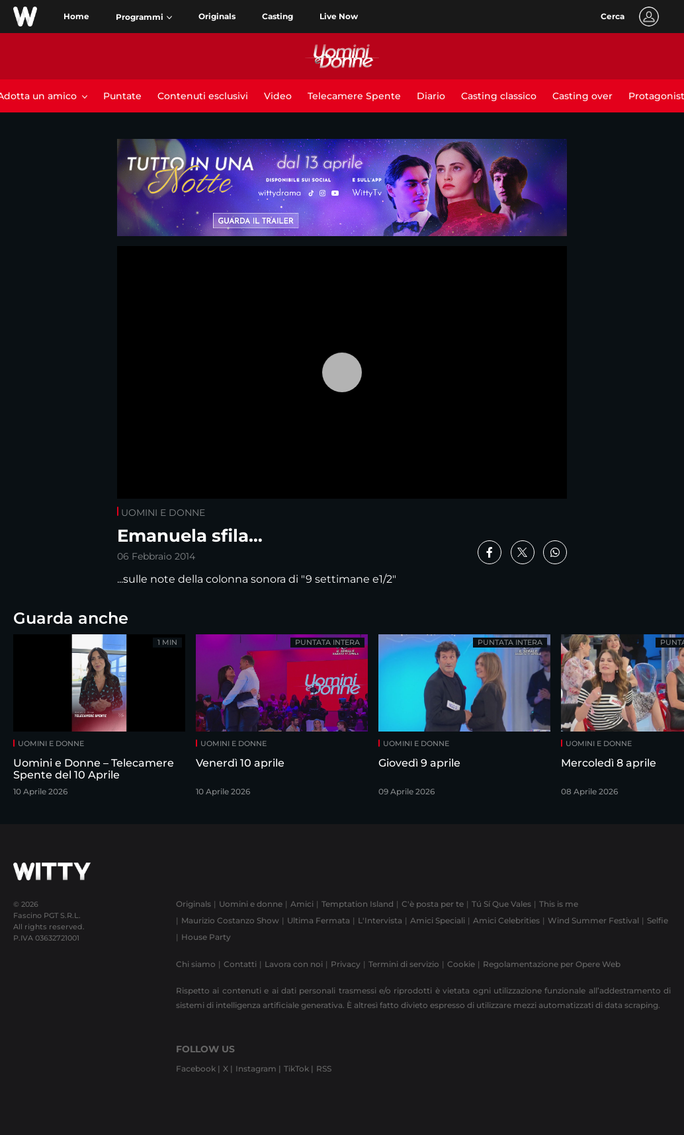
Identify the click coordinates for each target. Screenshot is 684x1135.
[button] (144, 17)
